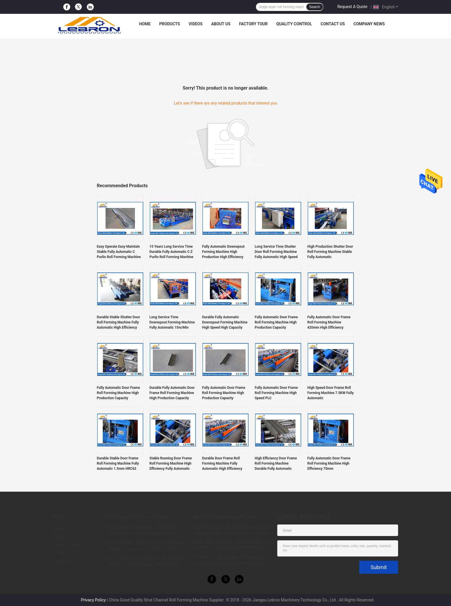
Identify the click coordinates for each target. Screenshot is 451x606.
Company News (369, 24)
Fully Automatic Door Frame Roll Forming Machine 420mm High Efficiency (329, 322)
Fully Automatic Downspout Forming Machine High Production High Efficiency (223, 252)
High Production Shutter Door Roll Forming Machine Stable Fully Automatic (330, 252)
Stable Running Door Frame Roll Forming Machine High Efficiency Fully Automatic (171, 463)
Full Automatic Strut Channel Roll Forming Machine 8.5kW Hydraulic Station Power (146, 561)
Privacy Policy (93, 600)
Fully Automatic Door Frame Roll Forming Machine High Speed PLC (276, 393)
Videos (196, 24)
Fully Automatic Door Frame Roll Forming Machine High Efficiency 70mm (329, 463)
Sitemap (60, 560)
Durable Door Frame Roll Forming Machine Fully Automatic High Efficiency (222, 463)
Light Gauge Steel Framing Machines (225, 516)
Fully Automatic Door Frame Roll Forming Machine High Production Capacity (276, 322)
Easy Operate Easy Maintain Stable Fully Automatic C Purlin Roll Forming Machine (119, 252)
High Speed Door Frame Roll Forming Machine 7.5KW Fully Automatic (330, 393)
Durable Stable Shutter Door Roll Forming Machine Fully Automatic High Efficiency (118, 322)
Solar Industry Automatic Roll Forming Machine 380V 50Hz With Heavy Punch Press (143, 531)
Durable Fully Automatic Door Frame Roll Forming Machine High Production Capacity (172, 393)
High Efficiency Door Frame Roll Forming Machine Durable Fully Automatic (276, 463)
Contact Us (332, 24)
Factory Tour (253, 24)
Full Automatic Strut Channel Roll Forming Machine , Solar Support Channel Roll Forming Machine (146, 547)
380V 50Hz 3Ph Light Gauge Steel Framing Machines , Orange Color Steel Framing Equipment (232, 545)
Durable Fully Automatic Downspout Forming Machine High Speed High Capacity (225, 322)
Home (145, 24)
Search (314, 7)
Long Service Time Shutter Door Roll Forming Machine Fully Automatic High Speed (276, 252)
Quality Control (294, 24)
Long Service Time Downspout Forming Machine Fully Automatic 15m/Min (172, 322)
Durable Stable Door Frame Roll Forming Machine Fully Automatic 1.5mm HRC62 (118, 463)
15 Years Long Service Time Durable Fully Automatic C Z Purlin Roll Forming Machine (172, 252)
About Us (220, 24)
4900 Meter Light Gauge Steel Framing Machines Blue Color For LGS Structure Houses (229, 561)
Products (169, 24)
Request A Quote (352, 6)
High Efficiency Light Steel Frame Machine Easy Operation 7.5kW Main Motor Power (232, 530)
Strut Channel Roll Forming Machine (138, 516)
